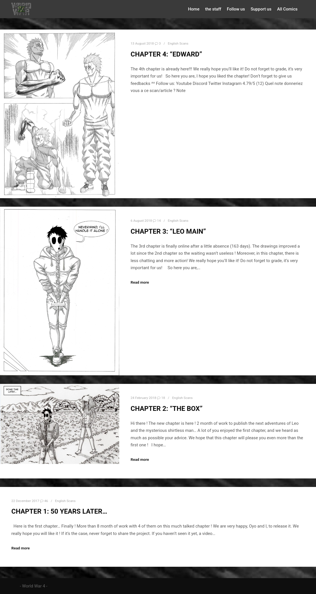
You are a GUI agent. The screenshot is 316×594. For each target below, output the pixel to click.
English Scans (178, 43)
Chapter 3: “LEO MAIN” (168, 231)
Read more (140, 282)
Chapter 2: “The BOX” (166, 407)
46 (44, 499)
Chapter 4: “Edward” (166, 54)
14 (157, 220)
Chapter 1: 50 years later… (59, 510)
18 (161, 397)
